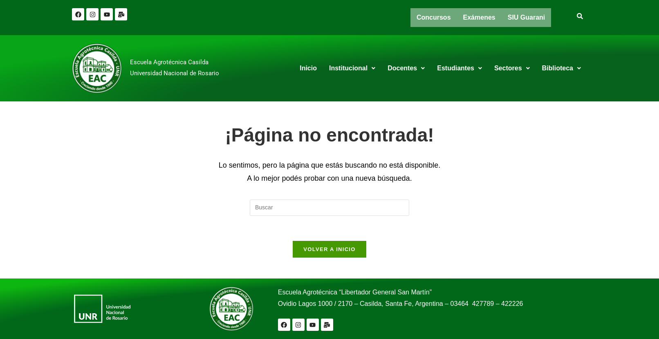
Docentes (406, 68)
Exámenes (479, 17)
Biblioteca (561, 68)
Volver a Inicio (329, 249)
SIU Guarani (526, 17)
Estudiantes (459, 68)
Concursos (434, 17)
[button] (352, 68)
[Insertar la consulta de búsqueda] (329, 208)
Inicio (308, 68)
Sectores (512, 68)
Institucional (352, 68)
